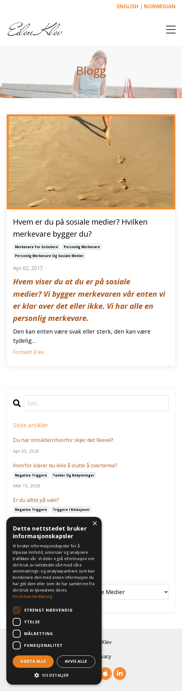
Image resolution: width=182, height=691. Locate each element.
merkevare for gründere (36, 247)
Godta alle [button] (33, 661)
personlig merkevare (82, 247)
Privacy (102, 656)
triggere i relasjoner (71, 509)
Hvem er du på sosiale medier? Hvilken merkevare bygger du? (80, 227)
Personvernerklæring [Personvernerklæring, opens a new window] (32, 596)
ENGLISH (127, 6)
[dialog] (54, 601)
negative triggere (31, 475)
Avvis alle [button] (76, 661)
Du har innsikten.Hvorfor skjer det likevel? (63, 440)
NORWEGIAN (160, 6)
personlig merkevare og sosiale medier (49, 256)
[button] (54, 675)
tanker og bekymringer (73, 475)
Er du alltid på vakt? (36, 500)
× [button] (94, 523)
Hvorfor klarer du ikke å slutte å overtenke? (65, 465)
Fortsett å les (28, 352)
